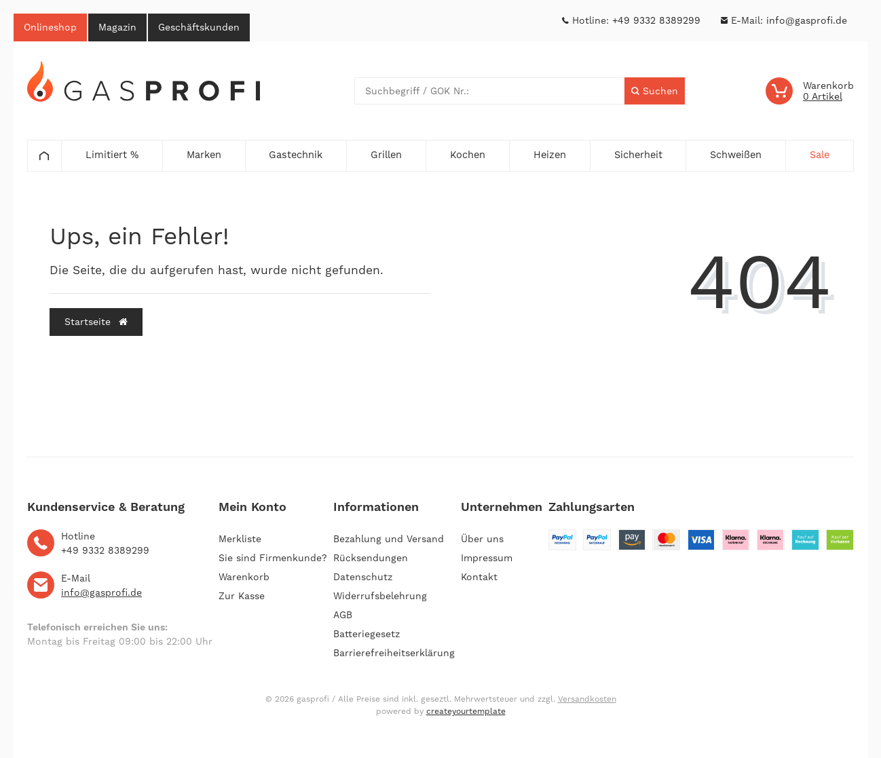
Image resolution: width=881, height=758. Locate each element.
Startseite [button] (96, 321)
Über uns (482, 538)
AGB (342, 614)
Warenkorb (244, 576)
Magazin (117, 27)
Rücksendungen (370, 557)
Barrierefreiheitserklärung (394, 652)
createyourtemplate (466, 711)
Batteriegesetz (366, 633)
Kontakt (479, 576)
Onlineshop (50, 27)
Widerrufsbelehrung (380, 595)
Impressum (486, 557)
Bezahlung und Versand (388, 538)
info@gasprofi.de (806, 20)
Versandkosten (587, 699)
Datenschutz (362, 576)
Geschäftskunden (199, 27)
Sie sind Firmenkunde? (273, 557)
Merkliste (240, 538)
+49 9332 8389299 (656, 20)
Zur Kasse (242, 595)
